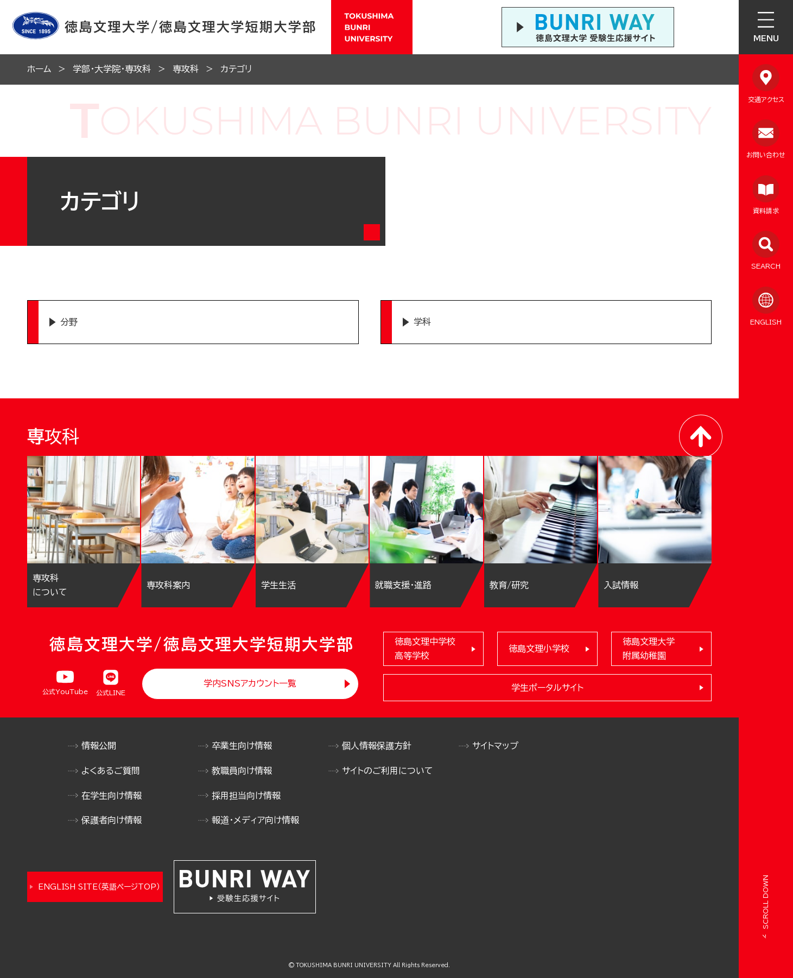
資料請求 (766, 210)
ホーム (39, 69)
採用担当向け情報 (246, 795)
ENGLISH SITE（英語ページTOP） (99, 887)
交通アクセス (766, 99)
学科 (422, 321)
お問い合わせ (765, 154)
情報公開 (98, 745)
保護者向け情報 (111, 820)
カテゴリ (236, 69)
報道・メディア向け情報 (255, 820)
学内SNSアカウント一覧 (250, 683)
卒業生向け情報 (242, 745)
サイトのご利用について (387, 770)
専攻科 (186, 69)
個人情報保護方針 (376, 745)
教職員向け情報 (242, 770)
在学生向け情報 (111, 795)
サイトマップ (495, 745)
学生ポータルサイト (547, 687)
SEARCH (766, 266)
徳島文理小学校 (539, 648)
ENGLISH (766, 322)
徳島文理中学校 (425, 650)
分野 (69, 321)
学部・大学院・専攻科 (112, 69)
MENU (766, 38)
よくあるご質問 (110, 770)
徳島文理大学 (649, 650)
